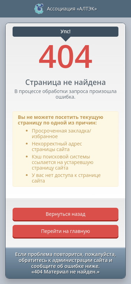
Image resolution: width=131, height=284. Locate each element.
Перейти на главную (65, 231)
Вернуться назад (66, 214)
